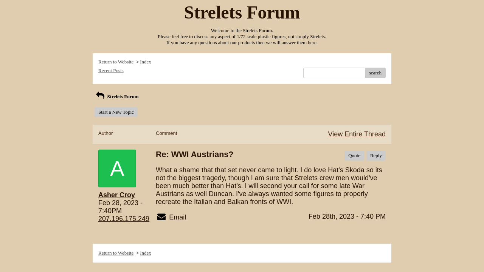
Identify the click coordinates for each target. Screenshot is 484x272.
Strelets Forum (117, 96)
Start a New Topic (116, 112)
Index (145, 62)
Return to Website (115, 62)
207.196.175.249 (123, 219)
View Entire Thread (357, 134)
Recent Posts (111, 70)
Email (177, 217)
